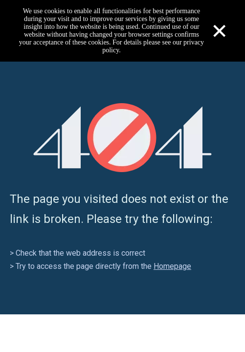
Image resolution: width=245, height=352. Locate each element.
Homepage (172, 266)
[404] (122, 137)
